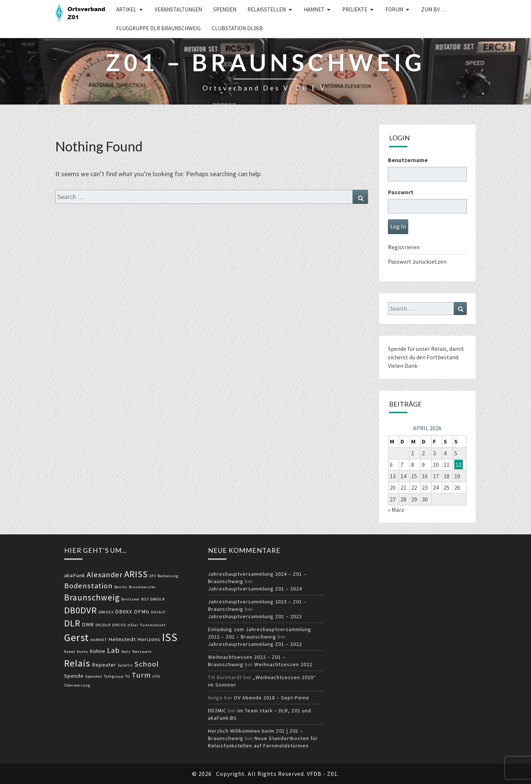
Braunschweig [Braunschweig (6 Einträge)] (92, 597)
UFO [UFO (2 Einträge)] (156, 676)
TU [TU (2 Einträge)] (127, 676)
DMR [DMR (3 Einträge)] (88, 624)
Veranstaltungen (178, 9)
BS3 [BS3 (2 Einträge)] (145, 599)
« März (396, 509)
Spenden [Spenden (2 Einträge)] (94, 676)
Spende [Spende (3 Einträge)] (74, 675)
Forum (394, 9)
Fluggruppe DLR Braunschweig (158, 28)
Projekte (354, 9)
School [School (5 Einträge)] (146, 664)
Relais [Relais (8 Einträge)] (77, 663)
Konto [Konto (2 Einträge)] (82, 651)
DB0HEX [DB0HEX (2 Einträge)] (106, 612)
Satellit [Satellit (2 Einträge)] (125, 665)
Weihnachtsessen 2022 (283, 664)
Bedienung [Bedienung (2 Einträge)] (167, 576)
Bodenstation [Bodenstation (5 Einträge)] (88, 585)
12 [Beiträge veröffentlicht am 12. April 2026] (458, 464)
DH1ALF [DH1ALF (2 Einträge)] (158, 612)
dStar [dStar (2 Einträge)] (133, 625)
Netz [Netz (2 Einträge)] (126, 651)
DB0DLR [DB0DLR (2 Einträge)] (157, 599)
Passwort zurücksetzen (417, 261)
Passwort (400, 192)
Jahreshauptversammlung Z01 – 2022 (255, 644)
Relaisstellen (266, 9)
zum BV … (433, 9)
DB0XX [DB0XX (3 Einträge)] (123, 611)
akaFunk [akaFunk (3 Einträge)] (74, 575)
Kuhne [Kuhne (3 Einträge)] (97, 651)
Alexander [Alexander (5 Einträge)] (105, 574)
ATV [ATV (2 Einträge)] (152, 576)
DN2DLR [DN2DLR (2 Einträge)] (103, 625)
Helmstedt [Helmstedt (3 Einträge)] (122, 639)
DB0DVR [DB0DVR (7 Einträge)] (80, 610)
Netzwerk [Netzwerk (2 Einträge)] (142, 651)
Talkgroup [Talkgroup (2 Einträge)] (114, 676)
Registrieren (404, 247)
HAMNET (314, 9)
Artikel (126, 9)
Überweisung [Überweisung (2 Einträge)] (77, 685)
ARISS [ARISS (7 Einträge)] (136, 574)
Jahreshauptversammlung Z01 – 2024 (255, 588)
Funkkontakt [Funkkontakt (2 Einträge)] (153, 625)
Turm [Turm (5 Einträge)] (141, 675)
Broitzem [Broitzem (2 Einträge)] (130, 599)
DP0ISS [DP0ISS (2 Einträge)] (119, 625)
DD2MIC (217, 710)
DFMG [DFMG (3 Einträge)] (141, 611)
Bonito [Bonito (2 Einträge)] (120, 587)
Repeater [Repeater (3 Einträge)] (104, 664)
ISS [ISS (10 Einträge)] (170, 637)
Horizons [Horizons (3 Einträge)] (148, 639)
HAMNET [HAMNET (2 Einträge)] (98, 639)
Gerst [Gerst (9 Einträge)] (76, 637)
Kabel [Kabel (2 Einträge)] (69, 651)
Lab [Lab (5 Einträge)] (113, 650)
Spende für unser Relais (417, 348)
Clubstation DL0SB (237, 28)
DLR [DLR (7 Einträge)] (72, 623)
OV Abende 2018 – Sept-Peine (271, 697)
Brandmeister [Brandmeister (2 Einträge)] (142, 587)
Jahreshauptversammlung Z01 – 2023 (255, 616)
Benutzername (408, 160)
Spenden (224, 9)
